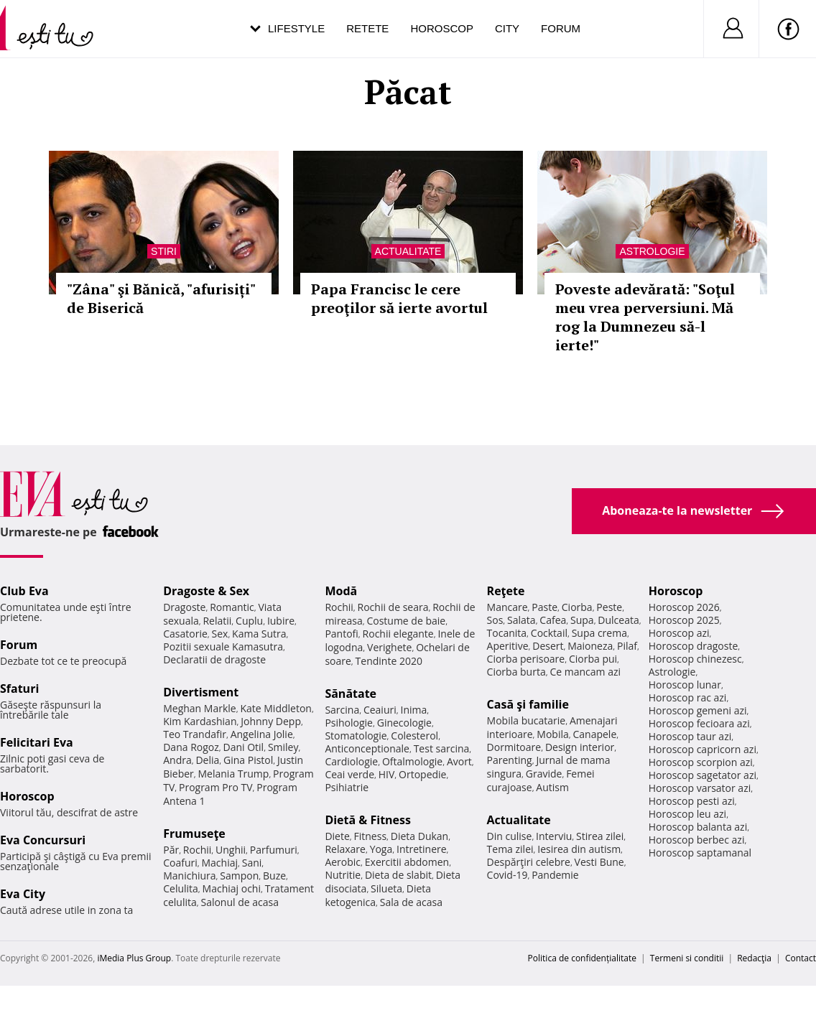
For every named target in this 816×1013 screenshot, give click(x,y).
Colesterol (414, 735)
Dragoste (184, 607)
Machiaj (220, 862)
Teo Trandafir (194, 734)
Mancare (507, 607)
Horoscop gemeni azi (698, 710)
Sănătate (350, 693)
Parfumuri (273, 849)
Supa (582, 620)
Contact (800, 958)
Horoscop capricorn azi (702, 749)
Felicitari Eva (36, 742)
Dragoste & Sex (206, 591)
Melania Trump (233, 773)
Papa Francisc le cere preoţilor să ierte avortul (399, 298)
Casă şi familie (528, 704)
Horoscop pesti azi (692, 801)
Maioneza (590, 646)
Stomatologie (355, 735)
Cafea (552, 620)
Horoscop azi (679, 633)
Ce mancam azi (585, 671)
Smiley (283, 747)
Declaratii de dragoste (214, 659)
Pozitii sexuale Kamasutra (223, 646)
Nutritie (343, 875)
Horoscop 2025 (684, 620)
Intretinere (422, 849)
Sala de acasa (411, 902)
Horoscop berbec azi (697, 839)
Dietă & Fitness (368, 820)
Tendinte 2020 (389, 661)
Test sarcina (442, 748)
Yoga (381, 849)
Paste (544, 607)
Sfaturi (19, 688)
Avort (459, 761)
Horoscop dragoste (693, 646)
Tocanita (507, 633)
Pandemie (555, 875)
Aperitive (508, 646)
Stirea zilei (599, 836)
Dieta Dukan (419, 836)
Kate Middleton (276, 708)
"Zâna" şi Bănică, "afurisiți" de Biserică (161, 298)
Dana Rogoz (191, 747)
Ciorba (577, 607)
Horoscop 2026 (684, 607)
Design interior (579, 747)
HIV (387, 774)
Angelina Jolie (262, 734)
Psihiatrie (346, 787)
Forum (560, 28)
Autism (552, 787)
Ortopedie (422, 774)
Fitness (370, 836)
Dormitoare (514, 747)
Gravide (544, 773)
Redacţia (754, 958)
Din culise (509, 836)
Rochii (197, 849)
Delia (207, 760)
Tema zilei (510, 849)
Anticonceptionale (367, 748)
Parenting (509, 760)
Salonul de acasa (239, 902)
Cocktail (549, 633)
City (507, 28)
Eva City (22, 894)
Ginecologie (404, 722)
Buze (274, 875)
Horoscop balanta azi (698, 827)
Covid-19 (507, 875)
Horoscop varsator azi (700, 788)
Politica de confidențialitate (582, 958)
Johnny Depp (271, 721)
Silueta (386, 888)
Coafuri (180, 862)
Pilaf (627, 646)
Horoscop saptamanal (700, 852)
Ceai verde (349, 774)
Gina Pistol (248, 760)
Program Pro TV (216, 787)
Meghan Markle (199, 708)
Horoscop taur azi (690, 736)
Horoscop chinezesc (695, 659)
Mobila (552, 734)
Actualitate (408, 251)
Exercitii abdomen (407, 862)
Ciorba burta (516, 671)
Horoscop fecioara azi (699, 723)
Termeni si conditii (687, 958)
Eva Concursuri (42, 840)
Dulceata (618, 620)
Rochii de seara (393, 607)
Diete (337, 836)
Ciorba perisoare (526, 659)
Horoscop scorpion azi (701, 762)
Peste (609, 607)
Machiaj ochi (232, 888)
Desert (547, 646)
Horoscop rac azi (688, 697)
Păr (171, 849)
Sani (252, 862)
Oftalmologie (412, 761)
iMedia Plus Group (134, 958)
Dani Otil (243, 747)
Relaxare (345, 849)
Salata (521, 620)
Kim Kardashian (199, 721)
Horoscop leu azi (687, 814)
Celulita (180, 888)
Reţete (506, 591)
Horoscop (441, 28)
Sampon (239, 875)
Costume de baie (405, 620)
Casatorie (185, 633)
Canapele (594, 734)
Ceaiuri (380, 709)
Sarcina (342, 709)
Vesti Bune (599, 862)
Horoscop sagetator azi (702, 775)
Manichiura (189, 875)
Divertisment (200, 692)
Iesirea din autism (579, 849)
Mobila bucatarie (526, 720)
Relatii (217, 620)
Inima (413, 709)
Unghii (230, 849)
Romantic (232, 607)
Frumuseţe (194, 833)
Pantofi (341, 633)
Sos (495, 620)
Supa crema (599, 633)
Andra (177, 760)
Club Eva (24, 591)
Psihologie (349, 722)
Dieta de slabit (398, 875)
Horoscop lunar (685, 684)
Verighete (389, 647)
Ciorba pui (593, 659)
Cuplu (249, 620)
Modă (341, 591)
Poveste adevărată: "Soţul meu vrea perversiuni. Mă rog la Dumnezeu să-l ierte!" (645, 317)
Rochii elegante (398, 633)
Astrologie (652, 251)
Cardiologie (351, 761)
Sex (220, 633)
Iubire (281, 620)
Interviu (554, 836)
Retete (367, 28)
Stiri (164, 251)
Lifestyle (296, 28)
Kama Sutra (259, 633)
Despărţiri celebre (528, 862)
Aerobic (343, 862)
